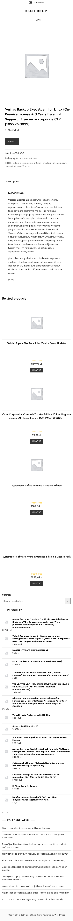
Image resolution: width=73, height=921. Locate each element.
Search (6, 594)
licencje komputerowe (57, 163)
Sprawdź (12, 141)
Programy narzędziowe (26, 158)
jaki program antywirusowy (34, 163)
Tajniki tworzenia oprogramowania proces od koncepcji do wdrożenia (33, 836)
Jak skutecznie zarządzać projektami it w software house (33, 886)
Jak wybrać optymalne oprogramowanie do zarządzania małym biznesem (33, 878)
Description (12, 181)
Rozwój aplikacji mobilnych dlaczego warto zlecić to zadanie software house (34, 846)
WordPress (59, 915)
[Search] (68, 601)
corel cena (16, 163)
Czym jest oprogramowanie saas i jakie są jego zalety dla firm (35, 892)
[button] (36, 20)
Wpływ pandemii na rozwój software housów (26, 828)
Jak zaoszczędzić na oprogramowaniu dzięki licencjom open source (34, 868)
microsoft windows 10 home (17, 166)
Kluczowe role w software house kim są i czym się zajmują (33, 860)
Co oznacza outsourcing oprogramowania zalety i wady (32, 899)
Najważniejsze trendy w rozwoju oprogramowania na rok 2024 (35, 853)
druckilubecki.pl (36, 11)
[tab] (12, 181)
